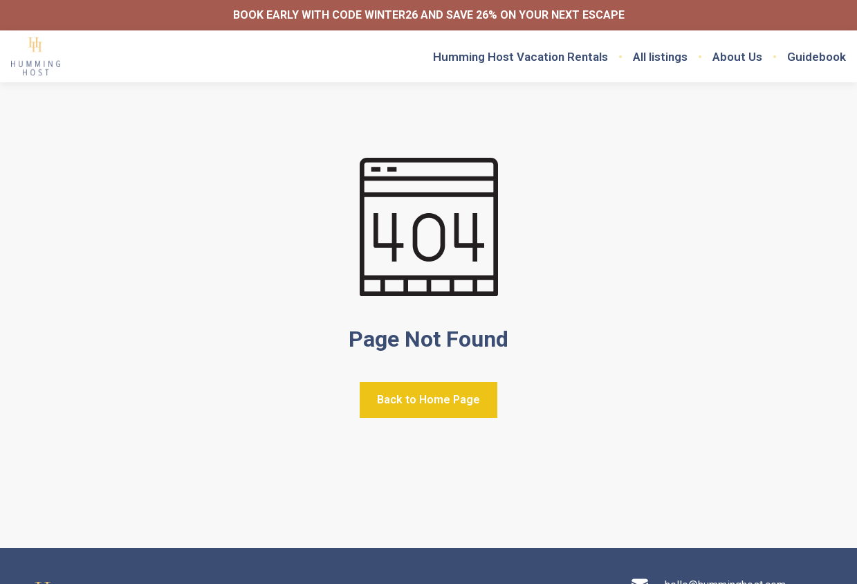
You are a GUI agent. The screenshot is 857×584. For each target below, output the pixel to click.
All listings (660, 57)
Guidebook (816, 57)
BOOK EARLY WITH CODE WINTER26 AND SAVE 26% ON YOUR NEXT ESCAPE (429, 14)
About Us (737, 57)
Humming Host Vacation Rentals (520, 57)
